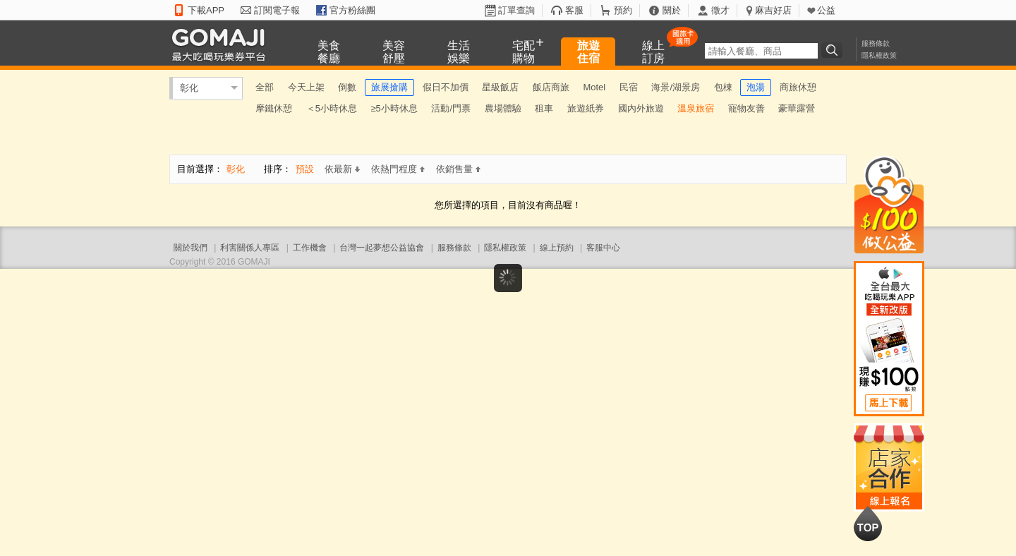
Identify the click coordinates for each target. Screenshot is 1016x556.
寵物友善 (746, 108)
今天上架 (306, 87)
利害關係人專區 (249, 248)
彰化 (189, 88)
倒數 (347, 87)
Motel (594, 87)
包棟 (723, 87)
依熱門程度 (398, 169)
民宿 (628, 87)
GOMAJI (222, 44)
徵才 (720, 10)
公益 (826, 10)
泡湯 (755, 87)
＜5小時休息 (331, 108)
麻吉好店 (773, 10)
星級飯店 (500, 87)
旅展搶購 (389, 87)
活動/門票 (451, 108)
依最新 (342, 169)
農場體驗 (503, 108)
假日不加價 (445, 87)
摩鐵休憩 (273, 108)
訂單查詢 (516, 10)
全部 (264, 87)
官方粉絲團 (352, 10)
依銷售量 (458, 169)
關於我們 (190, 248)
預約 (623, 10)
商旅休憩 (798, 87)
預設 (305, 169)
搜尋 (834, 50)
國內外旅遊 (641, 108)
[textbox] (761, 51)
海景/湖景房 (675, 87)
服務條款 (875, 43)
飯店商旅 (551, 87)
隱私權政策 (879, 55)
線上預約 (557, 248)
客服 (574, 10)
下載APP (206, 10)
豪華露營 (796, 108)
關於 (672, 10)
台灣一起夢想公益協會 (381, 248)
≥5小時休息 (393, 108)
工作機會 (310, 248)
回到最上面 (868, 523)
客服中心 (603, 248)
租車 (544, 108)
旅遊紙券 (585, 108)
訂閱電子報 (277, 10)
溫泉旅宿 (695, 108)
